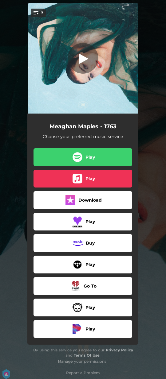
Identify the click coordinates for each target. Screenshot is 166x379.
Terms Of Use (87, 355)
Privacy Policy (119, 350)
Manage (65, 361)
